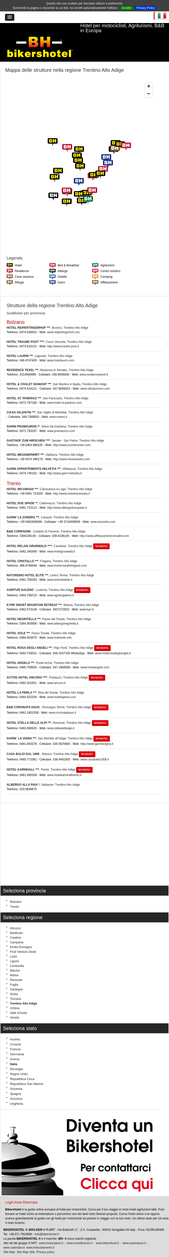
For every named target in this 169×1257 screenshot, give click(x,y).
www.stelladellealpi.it (60, 719)
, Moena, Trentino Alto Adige (53, 596)
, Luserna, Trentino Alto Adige (49, 580)
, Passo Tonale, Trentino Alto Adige (41, 624)
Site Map (9, 1243)
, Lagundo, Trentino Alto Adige (40, 347)
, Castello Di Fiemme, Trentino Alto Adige (46, 522)
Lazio (13, 947)
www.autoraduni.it (134, 1234)
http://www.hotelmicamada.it (71, 484)
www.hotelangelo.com (94, 658)
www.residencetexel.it (94, 365)
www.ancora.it (56, 674)
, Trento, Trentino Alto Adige (50, 760)
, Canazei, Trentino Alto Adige (42, 508)
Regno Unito (19, 1065)
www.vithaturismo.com (95, 379)
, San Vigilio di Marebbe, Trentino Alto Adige (50, 403)
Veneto (14, 1008)
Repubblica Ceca (22, 1070)
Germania (17, 1045)
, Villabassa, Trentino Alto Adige (54, 459)
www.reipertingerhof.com (63, 323)
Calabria (15, 928)
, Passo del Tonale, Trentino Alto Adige (49, 610)
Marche (15, 961)
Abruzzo (15, 919)
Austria (15, 1030)
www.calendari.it (14, 1238)
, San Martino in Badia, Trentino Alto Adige (57, 375)
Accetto (126, 8)
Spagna (15, 1085)
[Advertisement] (84, 835)
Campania (16, 933)
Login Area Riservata (21, 1193)
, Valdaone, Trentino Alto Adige (43, 775)
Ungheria (16, 1095)
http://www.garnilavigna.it (96, 734)
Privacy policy (45, 1243)
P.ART (50, 1221)
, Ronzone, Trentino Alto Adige (57, 713)
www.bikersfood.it (107, 1234)
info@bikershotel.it (47, 1225)
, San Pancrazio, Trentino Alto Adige (47, 389)
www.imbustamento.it (40, 1238)
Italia (13, 1055)
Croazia (15, 1035)
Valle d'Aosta (18, 1004)
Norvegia (16, 1060)
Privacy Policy (145, 8)
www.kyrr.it (87, 600)
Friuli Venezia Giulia (23, 943)
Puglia (14, 976)
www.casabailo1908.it (94, 750)
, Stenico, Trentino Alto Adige (51, 745)
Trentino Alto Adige (23, 994)
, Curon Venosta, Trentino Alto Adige (49, 332)
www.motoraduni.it (51, 1234)
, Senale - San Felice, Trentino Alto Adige (55, 431)
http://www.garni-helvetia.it (64, 464)
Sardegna (16, 980)
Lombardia (17, 957)
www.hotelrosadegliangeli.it (113, 644)
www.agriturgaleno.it (60, 586)
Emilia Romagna (21, 938)
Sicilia (14, 985)
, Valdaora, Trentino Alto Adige (45, 445)
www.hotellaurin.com (60, 351)
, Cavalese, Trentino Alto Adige (58, 537)
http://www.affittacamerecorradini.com (104, 526)
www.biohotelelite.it (59, 570)
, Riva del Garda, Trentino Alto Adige (45, 683)
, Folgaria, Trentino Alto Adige (42, 552)
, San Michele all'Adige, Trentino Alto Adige (58, 729)
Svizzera (16, 1090)
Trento (14, 898)
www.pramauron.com (61, 422)
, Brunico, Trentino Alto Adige (47, 318)
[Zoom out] (148, 84)
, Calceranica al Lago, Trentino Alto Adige (49, 480)
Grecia (14, 1050)
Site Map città (26, 1243)
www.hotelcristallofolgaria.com (67, 556)
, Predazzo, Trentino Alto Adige (56, 668)
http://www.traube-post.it (63, 337)
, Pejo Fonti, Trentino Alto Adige (59, 638)
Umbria (15, 999)
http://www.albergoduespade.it (67, 498)
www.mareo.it (58, 407)
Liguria (14, 952)
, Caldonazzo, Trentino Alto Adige (44, 494)
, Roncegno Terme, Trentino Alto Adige (57, 698)
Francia (15, 1040)
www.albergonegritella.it (63, 614)
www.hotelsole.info (59, 628)
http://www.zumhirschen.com (72, 436)
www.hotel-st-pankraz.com (64, 393)
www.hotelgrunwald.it (61, 542)
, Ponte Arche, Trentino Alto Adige (43, 653)
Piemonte (16, 971)
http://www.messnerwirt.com (71, 450)
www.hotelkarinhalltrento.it (64, 766)
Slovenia (16, 1080)
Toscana (15, 990)
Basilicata (16, 924)
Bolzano (15, 893)
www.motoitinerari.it (79, 1234)
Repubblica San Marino (26, 1075)
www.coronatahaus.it (62, 703)
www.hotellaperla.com (61, 688)
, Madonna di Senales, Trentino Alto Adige (50, 361)
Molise (14, 966)
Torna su (164, 1252)
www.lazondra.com (102, 512)
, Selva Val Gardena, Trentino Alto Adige (49, 417)
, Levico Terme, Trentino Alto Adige (50, 566)
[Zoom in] (148, 77)
